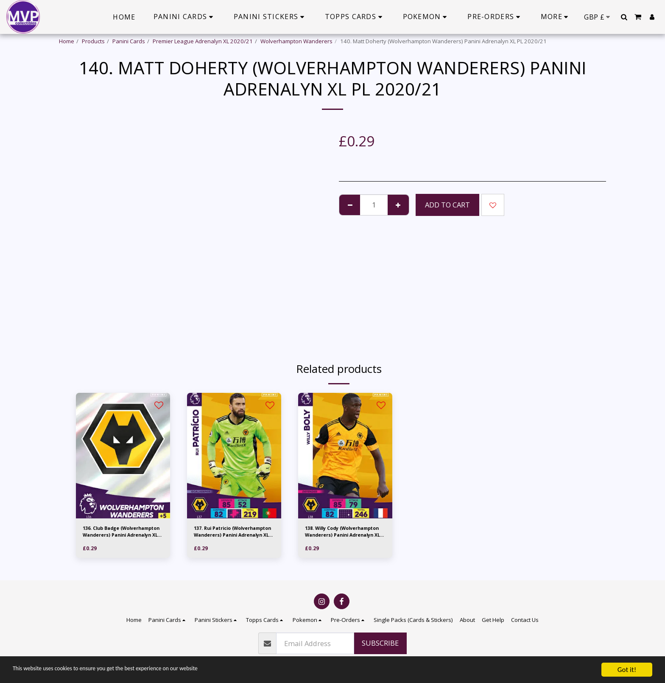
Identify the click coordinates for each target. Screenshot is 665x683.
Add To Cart (447, 205)
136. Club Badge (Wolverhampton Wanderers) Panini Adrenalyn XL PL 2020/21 (118, 533)
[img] (123, 455)
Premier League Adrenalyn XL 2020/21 (203, 41)
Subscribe (380, 643)
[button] (624, 17)
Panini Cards (128, 41)
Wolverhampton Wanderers (296, 41)
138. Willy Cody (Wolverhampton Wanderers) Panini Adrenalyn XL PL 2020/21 (340, 533)
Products (93, 41)
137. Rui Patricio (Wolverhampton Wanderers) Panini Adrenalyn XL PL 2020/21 (229, 533)
